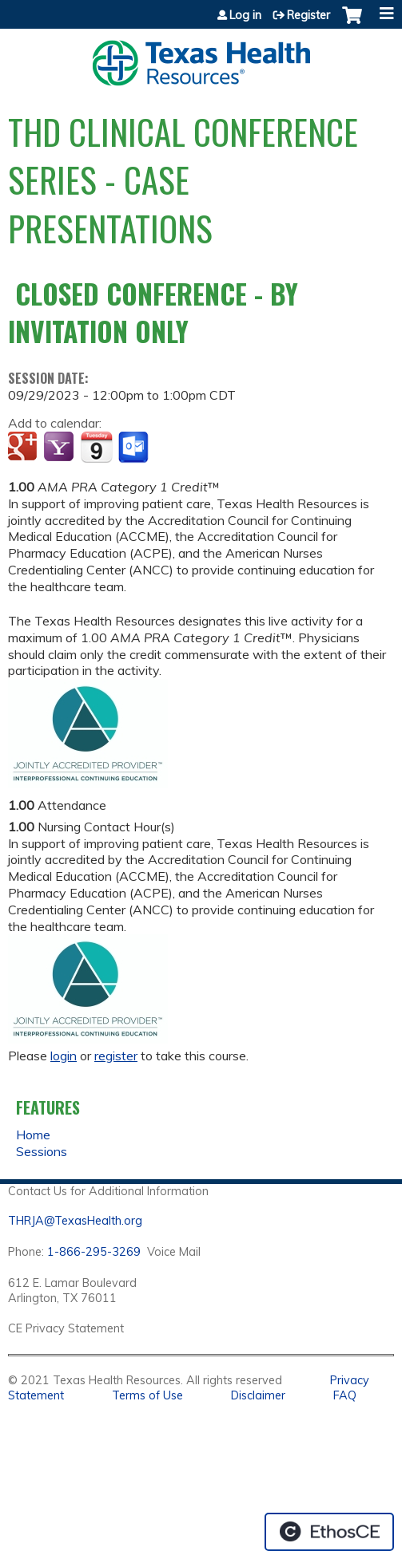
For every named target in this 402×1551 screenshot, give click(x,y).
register (115, 1056)
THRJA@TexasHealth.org (75, 1221)
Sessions (41, 1151)
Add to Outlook (134, 448)
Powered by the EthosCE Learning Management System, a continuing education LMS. (329, 1532)
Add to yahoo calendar (60, 448)
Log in (245, 15)
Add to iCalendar (96, 447)
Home (33, 1135)
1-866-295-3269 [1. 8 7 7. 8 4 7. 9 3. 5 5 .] (94, 1252)
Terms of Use (147, 1395)
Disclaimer (258, 1395)
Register (308, 15)
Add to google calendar (24, 448)
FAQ (344, 1395)
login (63, 1056)
